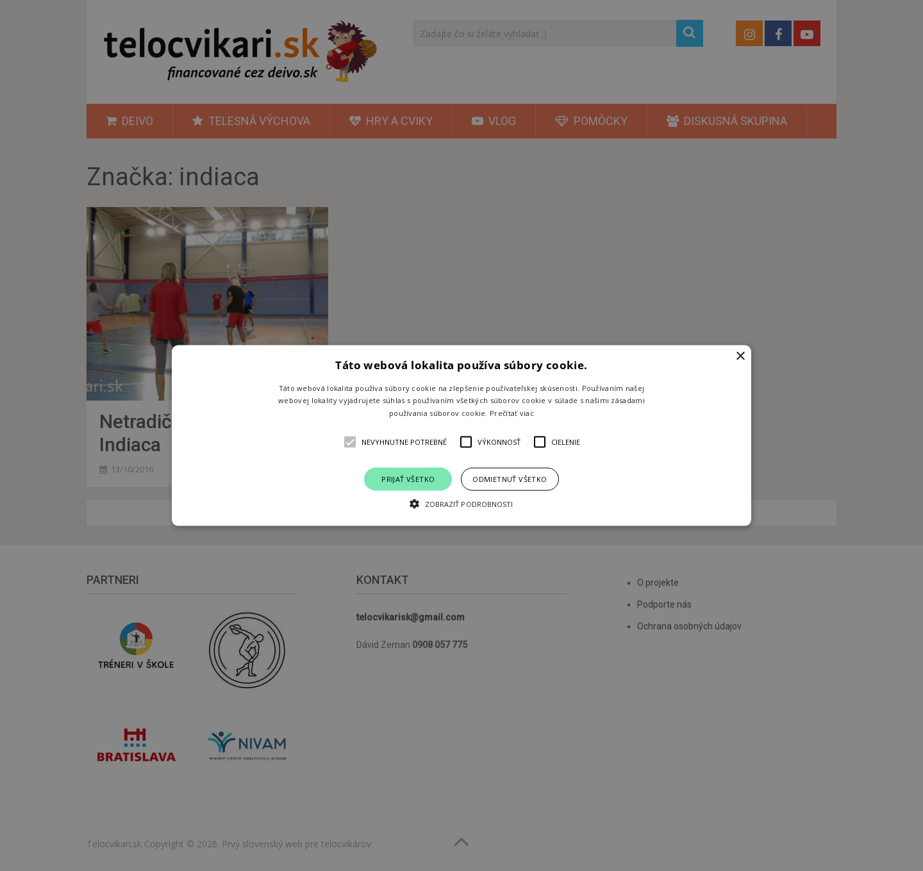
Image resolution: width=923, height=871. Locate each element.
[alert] (461, 435)
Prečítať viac (512, 413)
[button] (461, 435)
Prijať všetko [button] (408, 479)
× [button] (740, 356)
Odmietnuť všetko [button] (509, 479)
